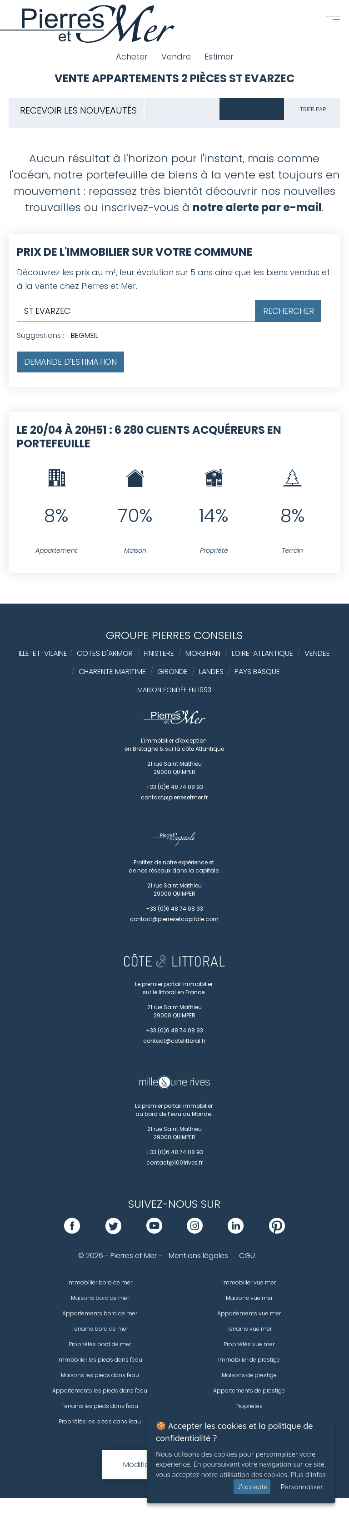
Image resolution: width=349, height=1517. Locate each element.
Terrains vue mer (249, 1329)
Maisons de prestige (249, 1375)
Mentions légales (198, 1255)
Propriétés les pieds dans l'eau (100, 1421)
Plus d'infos (308, 1474)
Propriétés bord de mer (100, 1344)
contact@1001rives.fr (174, 1162)
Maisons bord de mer (100, 1298)
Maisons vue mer (249, 1298)
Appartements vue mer (249, 1313)
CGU (247, 1255)
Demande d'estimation (70, 361)
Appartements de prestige (249, 1390)
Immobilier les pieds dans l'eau (99, 1359)
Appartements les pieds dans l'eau (99, 1390)
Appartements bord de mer (99, 1313)
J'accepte (252, 1486)
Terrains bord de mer (99, 1329)
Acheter (132, 56)
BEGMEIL (84, 335)
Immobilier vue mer (249, 1282)
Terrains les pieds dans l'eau (99, 1406)
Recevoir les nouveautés (78, 110)
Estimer (219, 56)
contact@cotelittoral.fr (174, 1041)
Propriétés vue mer (249, 1344)
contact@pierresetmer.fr (174, 797)
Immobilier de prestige (249, 1359)
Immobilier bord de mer (99, 1282)
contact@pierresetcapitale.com (174, 919)
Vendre (176, 56)
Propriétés (249, 1406)
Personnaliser (301, 1486)
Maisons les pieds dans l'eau (100, 1375)
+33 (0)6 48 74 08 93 (174, 787)
